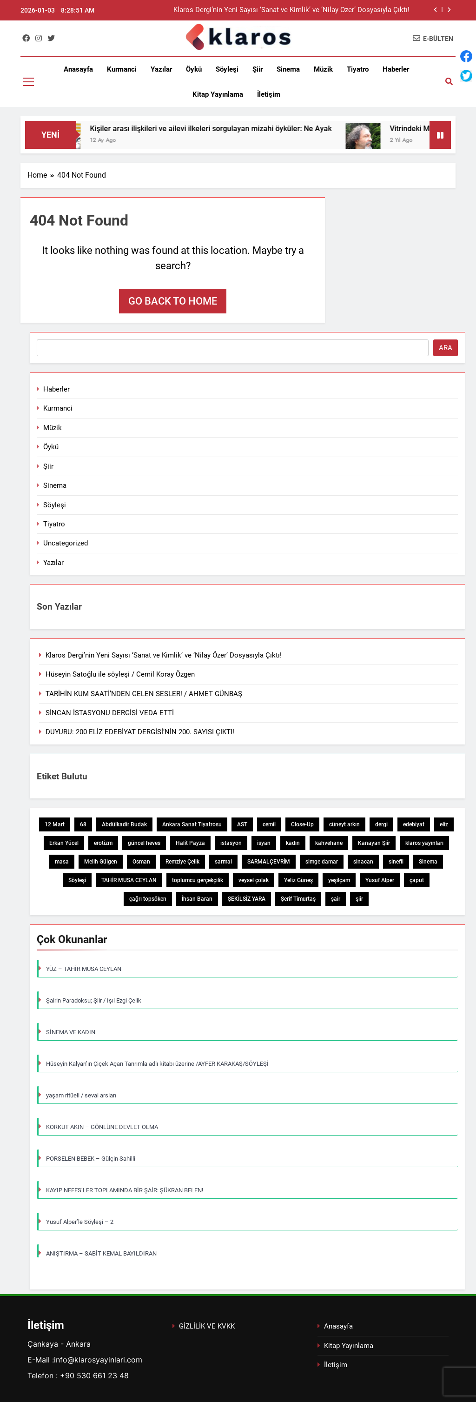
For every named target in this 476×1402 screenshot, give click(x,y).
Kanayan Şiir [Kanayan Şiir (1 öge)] (374, 843)
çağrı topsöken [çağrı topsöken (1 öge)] (147, 899)
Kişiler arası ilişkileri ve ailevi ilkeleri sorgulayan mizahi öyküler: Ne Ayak (221, 128)
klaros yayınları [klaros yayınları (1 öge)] (424, 843)
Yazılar (161, 69)
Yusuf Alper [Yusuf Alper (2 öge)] (379, 880)
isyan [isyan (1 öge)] (264, 843)
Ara (445, 348)
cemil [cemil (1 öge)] (269, 824)
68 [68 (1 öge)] (83, 824)
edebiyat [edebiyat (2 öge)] (413, 824)
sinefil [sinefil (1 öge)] (396, 861)
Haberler (396, 69)
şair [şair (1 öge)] (335, 899)
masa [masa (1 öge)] (62, 861)
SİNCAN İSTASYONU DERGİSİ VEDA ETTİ (110, 713)
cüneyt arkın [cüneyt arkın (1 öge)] (344, 824)
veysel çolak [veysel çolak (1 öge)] (253, 880)
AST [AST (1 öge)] (242, 824)
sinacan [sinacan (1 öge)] (363, 861)
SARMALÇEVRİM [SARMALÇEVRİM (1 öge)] (268, 861)
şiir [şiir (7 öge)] (359, 899)
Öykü (194, 69)
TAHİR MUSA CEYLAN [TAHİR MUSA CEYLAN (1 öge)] (129, 880)
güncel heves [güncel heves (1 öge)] (144, 843)
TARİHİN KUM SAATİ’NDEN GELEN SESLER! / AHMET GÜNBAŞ (144, 694)
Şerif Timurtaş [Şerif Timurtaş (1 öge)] (298, 899)
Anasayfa (78, 69)
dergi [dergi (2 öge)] (381, 824)
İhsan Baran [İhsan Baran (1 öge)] (197, 899)
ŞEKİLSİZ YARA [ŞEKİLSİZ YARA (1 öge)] (246, 899)
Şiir (257, 69)
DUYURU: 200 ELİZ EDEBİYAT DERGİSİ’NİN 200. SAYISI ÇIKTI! (140, 732)
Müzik (323, 69)
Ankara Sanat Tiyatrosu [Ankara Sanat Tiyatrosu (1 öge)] (192, 824)
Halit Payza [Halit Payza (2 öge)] (190, 843)
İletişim (268, 94)
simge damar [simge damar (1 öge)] (321, 861)
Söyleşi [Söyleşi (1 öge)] (77, 880)
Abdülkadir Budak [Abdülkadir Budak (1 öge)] (124, 824)
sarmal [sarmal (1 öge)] (223, 861)
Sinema (288, 69)
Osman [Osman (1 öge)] (141, 861)
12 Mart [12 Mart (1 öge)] (55, 824)
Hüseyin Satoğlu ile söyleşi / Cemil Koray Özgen (120, 674)
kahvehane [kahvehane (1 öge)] (329, 843)
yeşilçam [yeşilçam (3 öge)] (339, 880)
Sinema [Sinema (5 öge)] (428, 861)
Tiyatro (358, 69)
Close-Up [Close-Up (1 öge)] (302, 824)
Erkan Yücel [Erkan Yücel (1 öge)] (64, 843)
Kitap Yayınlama (217, 94)
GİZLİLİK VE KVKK (207, 1326)
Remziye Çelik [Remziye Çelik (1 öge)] (182, 861)
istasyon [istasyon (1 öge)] (231, 843)
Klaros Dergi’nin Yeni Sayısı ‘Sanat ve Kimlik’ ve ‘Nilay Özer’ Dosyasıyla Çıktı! (291, 10)
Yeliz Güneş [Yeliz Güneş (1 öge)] (298, 880)
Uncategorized (65, 543)
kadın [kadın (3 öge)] (293, 843)
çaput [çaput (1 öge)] (417, 880)
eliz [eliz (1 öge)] (444, 824)
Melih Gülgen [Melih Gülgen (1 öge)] (100, 861)
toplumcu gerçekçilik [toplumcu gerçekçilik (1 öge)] (197, 880)
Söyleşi (227, 69)
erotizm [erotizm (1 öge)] (103, 843)
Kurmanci (122, 69)
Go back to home (172, 301)
